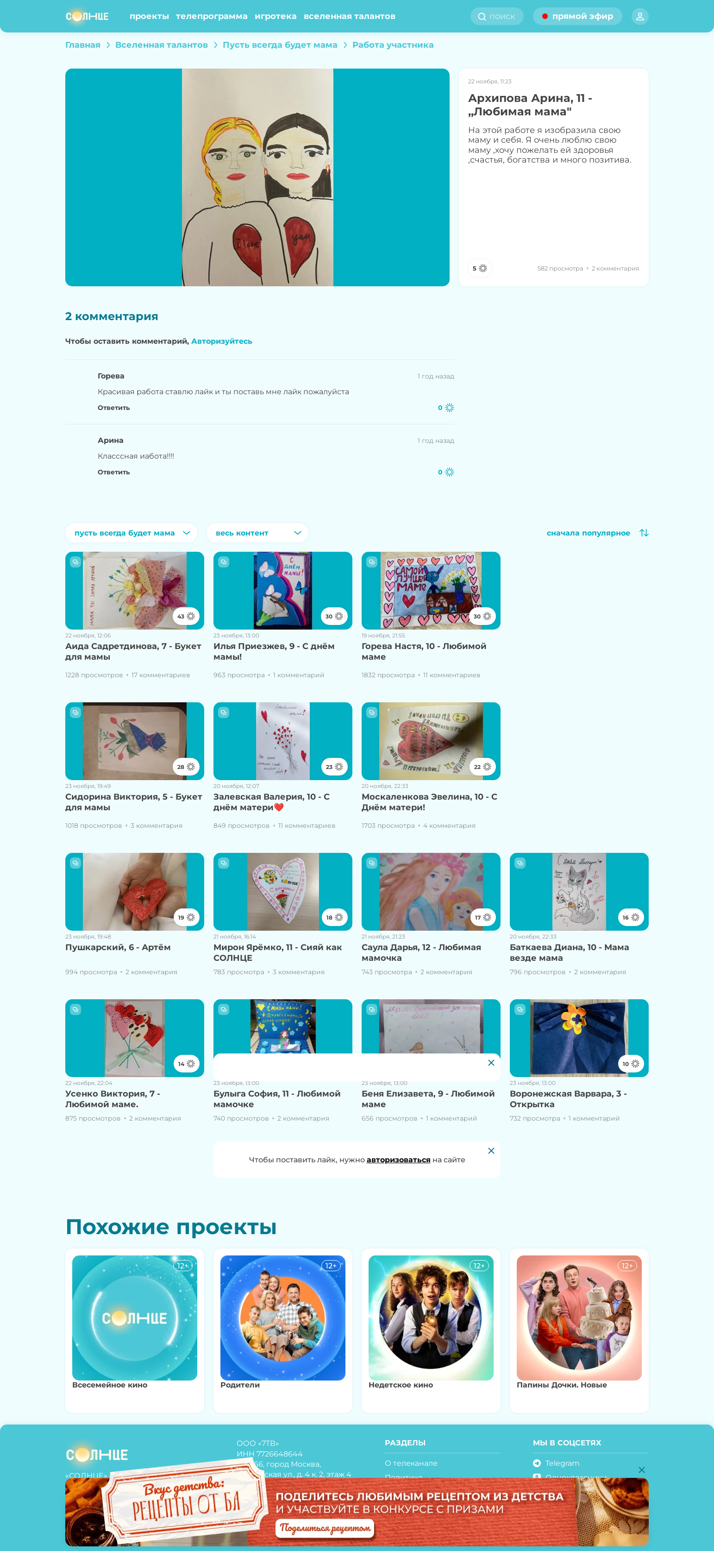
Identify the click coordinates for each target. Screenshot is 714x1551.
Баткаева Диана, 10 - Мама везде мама (569, 952)
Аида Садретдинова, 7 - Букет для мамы (133, 651)
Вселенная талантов (349, 16)
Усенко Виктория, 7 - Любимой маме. (112, 1099)
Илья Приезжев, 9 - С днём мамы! (274, 651)
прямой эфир (582, 16)
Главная (82, 45)
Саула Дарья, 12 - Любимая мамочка (421, 952)
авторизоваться (399, 1159)
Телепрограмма (212, 16)
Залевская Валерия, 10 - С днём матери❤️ (271, 802)
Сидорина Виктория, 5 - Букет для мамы (133, 802)
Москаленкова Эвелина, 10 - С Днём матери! (429, 802)
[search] (505, 16)
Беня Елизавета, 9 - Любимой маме (428, 1099)
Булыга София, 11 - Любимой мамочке (277, 1099)
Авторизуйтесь (221, 341)
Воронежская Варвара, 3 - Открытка (568, 1099)
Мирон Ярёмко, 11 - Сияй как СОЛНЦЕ (277, 952)
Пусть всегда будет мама (280, 45)
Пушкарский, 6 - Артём (118, 947)
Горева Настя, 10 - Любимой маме (424, 651)
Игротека (276, 16)
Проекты (149, 16)
